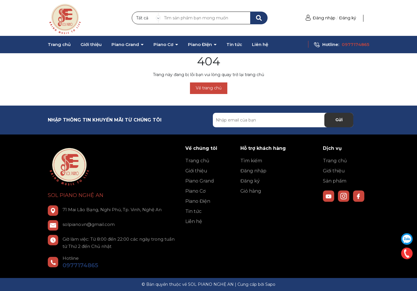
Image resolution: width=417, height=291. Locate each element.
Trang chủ (59, 44)
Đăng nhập (324, 18)
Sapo (270, 284)
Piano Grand (125, 44)
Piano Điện (200, 44)
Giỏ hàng (250, 191)
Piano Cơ (164, 44)
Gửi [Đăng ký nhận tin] (339, 119)
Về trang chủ (209, 88)
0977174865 (355, 44)
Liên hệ (260, 44)
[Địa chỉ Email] (283, 120)
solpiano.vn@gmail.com (89, 224)
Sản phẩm (334, 181)
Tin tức (234, 44)
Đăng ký (347, 18)
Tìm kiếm (251, 160)
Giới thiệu (91, 44)
